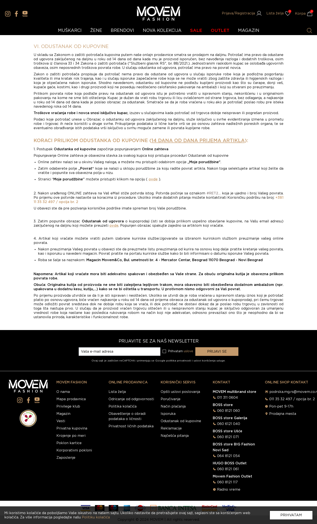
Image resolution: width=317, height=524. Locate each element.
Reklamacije (171, 428)
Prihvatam (291, 515)
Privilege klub (68, 406)
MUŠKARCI (70, 30)
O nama (63, 392)
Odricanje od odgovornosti (131, 399)
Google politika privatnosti (173, 360)
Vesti (60, 421)
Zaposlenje (65, 457)
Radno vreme (228, 489)
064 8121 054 (228, 456)
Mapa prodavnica (71, 399)
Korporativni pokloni (74, 450)
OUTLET (220, 30)
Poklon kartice (69, 443)
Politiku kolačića (96, 517)
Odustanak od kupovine (181, 421)
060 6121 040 (228, 424)
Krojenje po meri (70, 435)
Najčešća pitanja (175, 435)
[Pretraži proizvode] (309, 30)
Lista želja (117, 392)
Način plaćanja (173, 406)
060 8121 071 (228, 437)
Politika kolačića (123, 406)
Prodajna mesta (282, 413)
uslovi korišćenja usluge (209, 360)
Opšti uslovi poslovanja (180, 392)
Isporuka (168, 413)
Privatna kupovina (71, 428)
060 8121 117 (227, 482)
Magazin (63, 413)
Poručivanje (170, 399)
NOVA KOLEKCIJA (162, 30)
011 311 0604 (227, 397)
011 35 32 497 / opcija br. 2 (292, 399)
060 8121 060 (228, 410)
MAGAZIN (248, 30)
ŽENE (96, 30)
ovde (153, 179)
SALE (196, 30)
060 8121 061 (228, 469)
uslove (188, 351)
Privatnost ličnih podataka (131, 426)
